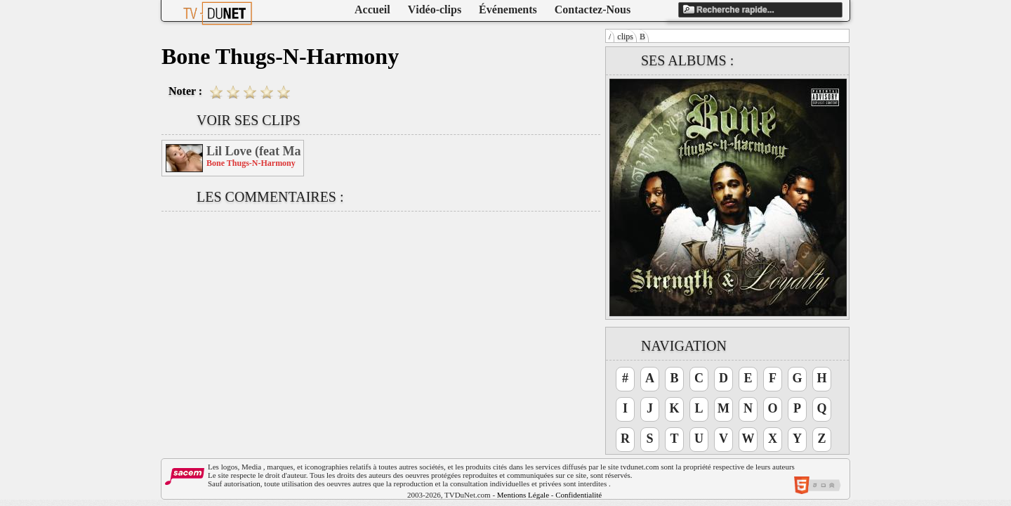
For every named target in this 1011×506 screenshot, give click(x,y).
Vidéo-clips (434, 9)
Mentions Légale (523, 495)
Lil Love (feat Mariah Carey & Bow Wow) (253, 151)
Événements (508, 9)
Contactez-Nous (592, 9)
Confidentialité (578, 495)
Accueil (372, 9)
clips (625, 36)
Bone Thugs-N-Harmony (251, 163)
